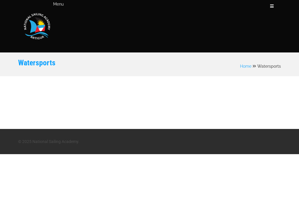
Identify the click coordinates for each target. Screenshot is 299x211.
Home (245, 66)
